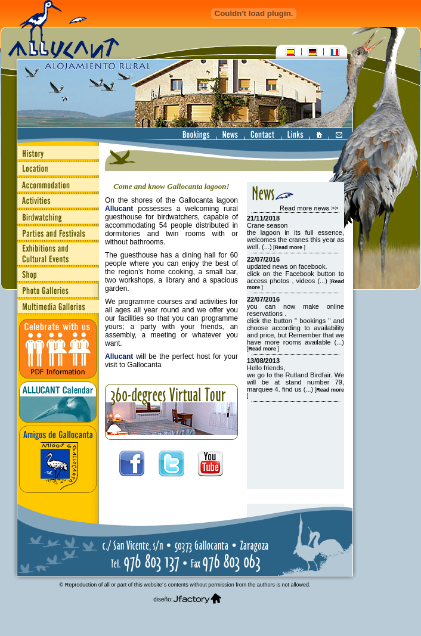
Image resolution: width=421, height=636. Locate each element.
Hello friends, (266, 367)
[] (289, 247)
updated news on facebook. (287, 266)
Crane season (267, 225)
